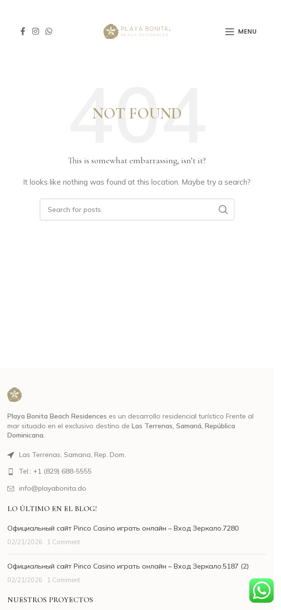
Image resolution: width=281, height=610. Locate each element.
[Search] (137, 209)
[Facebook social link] (23, 31)
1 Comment (63, 542)
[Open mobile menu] (240, 31)
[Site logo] (137, 30)
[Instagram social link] (35, 31)
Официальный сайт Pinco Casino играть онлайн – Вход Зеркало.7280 (123, 528)
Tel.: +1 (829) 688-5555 (55, 471)
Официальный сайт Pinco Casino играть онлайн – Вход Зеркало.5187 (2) (128, 566)
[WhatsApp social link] (48, 31)
